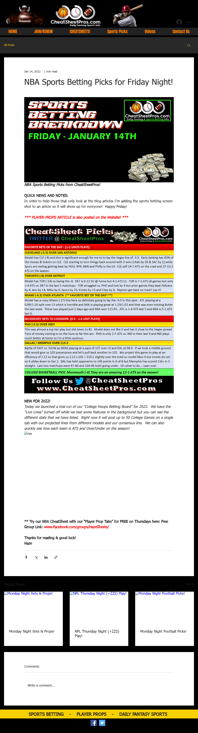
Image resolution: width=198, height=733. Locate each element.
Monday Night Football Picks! (163, 631)
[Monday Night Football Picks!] (164, 608)
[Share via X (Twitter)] (36, 557)
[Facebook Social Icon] (94, 723)
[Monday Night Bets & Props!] (33, 608)
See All (190, 584)
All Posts (9, 45)
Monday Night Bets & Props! (31, 631)
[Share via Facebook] (26, 557)
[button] (189, 45)
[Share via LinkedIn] (46, 557)
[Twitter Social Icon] (102, 723)
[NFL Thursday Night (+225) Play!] (99, 608)
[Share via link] (56, 557)
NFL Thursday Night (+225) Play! (97, 634)
